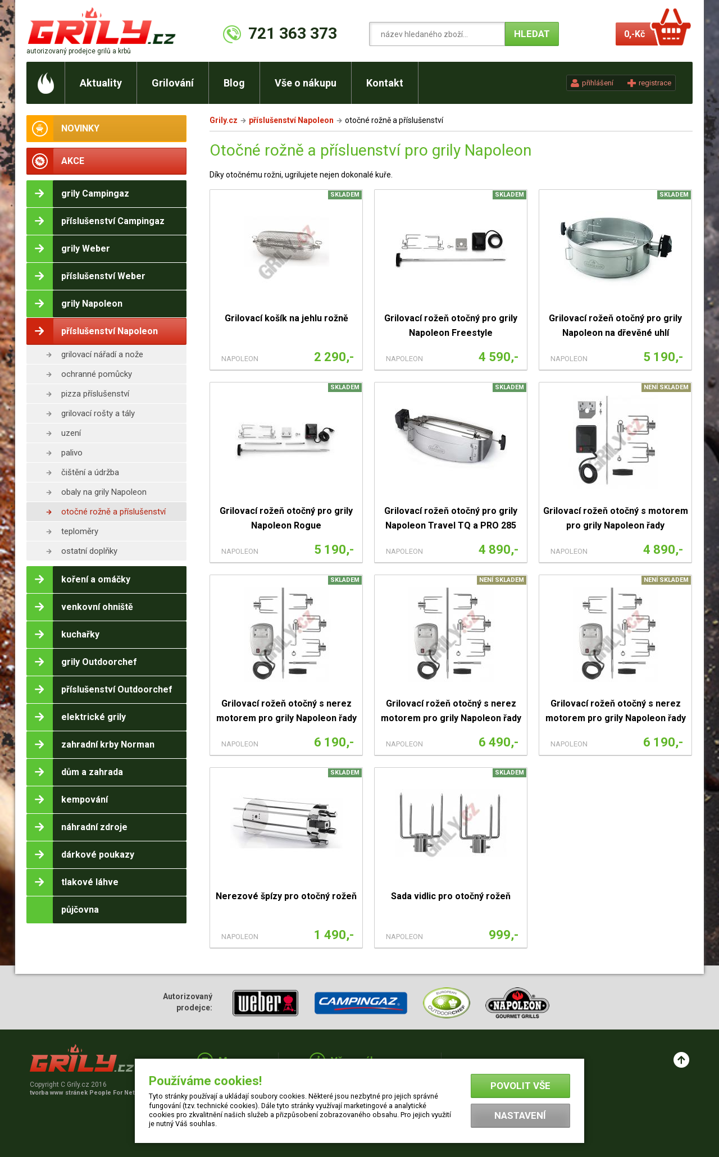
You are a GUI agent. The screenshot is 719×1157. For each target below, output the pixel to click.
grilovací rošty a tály (98, 413)
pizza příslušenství (95, 394)
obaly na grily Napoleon (104, 492)
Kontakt (384, 83)
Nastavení (520, 1115)
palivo (72, 453)
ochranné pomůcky (96, 374)
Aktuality (101, 83)
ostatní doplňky (89, 551)
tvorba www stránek (88, 1092)
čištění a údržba (90, 472)
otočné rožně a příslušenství (113, 512)
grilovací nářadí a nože (102, 354)
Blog (234, 83)
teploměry (79, 531)
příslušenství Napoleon (291, 120)
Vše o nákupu (305, 83)
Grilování (173, 83)
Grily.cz (224, 120)
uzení (71, 433)
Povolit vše (520, 1085)
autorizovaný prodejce (78, 51)
